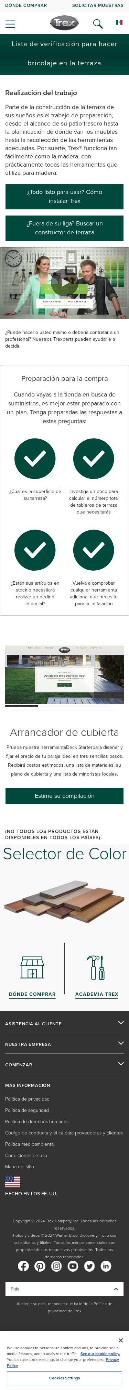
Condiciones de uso (26, 1155)
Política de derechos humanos (36, 1121)
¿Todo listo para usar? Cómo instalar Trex (64, 196)
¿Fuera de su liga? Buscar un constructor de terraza (64, 228)
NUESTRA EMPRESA (28, 1044)
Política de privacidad (27, 1099)
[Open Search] (98, 24)
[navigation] (64, 17)
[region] (64, 1360)
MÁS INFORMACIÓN (27, 1085)
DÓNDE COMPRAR (26, 5)
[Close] (120, 1340)
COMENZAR (18, 1065)
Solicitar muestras (98, 5)
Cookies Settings (64, 1378)
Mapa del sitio (19, 1166)
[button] (64, 282)
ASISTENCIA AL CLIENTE (33, 1024)
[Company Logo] (64, 22)
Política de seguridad (27, 1110)
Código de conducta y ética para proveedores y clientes (64, 1132)
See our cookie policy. (100, 1353)
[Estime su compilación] (64, 796)
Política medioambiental (30, 1144)
